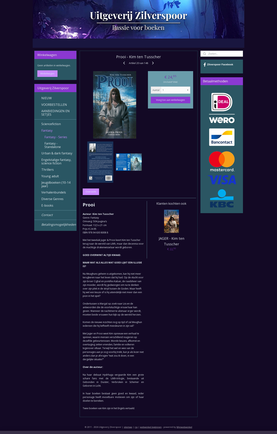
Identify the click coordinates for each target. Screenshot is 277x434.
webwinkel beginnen (151, 427)
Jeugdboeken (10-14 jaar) (55, 184)
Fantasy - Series (55, 137)
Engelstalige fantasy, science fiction (56, 161)
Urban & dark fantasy (56, 153)
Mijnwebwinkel (184, 427)
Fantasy (47, 130)
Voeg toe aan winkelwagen (170, 100)
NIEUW (46, 98)
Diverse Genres (52, 199)
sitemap (128, 427)
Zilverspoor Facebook (218, 65)
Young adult (50, 176)
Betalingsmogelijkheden (58, 224)
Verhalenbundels (53, 192)
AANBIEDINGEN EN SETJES (55, 113)
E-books (47, 205)
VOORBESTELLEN (54, 105)
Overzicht (91, 191)
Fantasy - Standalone (52, 145)
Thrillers (47, 169)
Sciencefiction (51, 124)
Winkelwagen (47, 73)
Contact (47, 215)
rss (136, 427)
